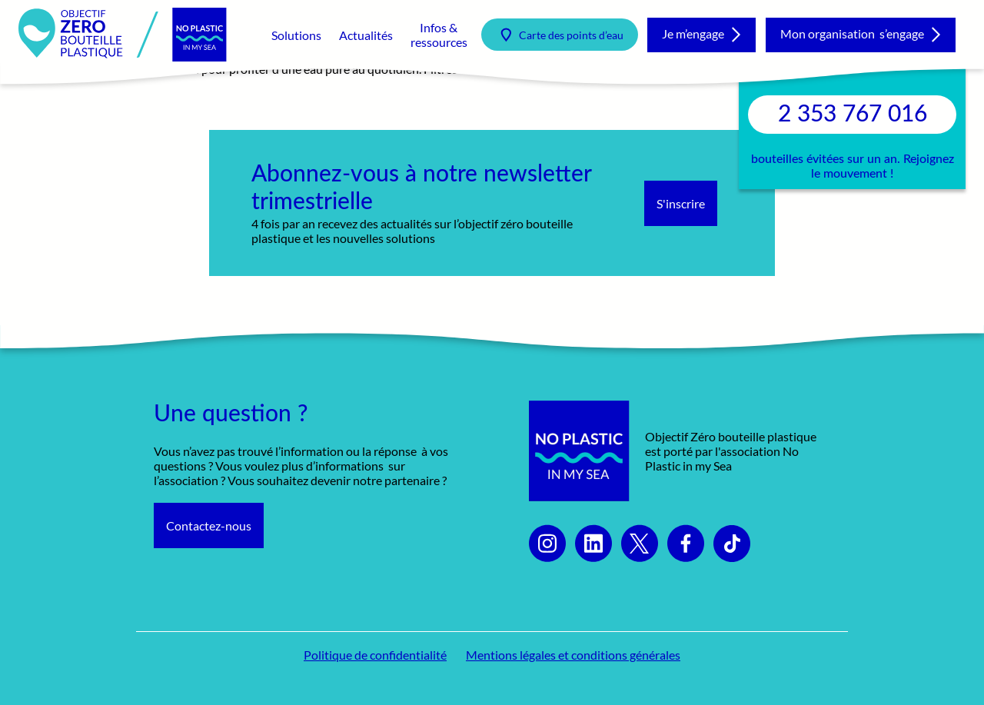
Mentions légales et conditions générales (573, 654)
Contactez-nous (208, 525)
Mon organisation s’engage (852, 33)
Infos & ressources (439, 34)
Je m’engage (693, 33)
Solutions (296, 35)
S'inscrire (681, 203)
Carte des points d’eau (571, 35)
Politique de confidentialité (375, 654)
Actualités (366, 35)
